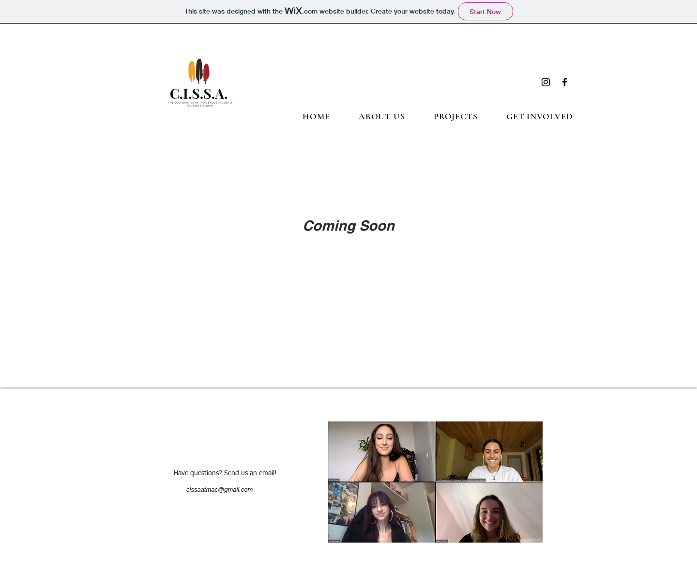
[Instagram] (545, 82)
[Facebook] (564, 82)
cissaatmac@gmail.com (219, 489)
